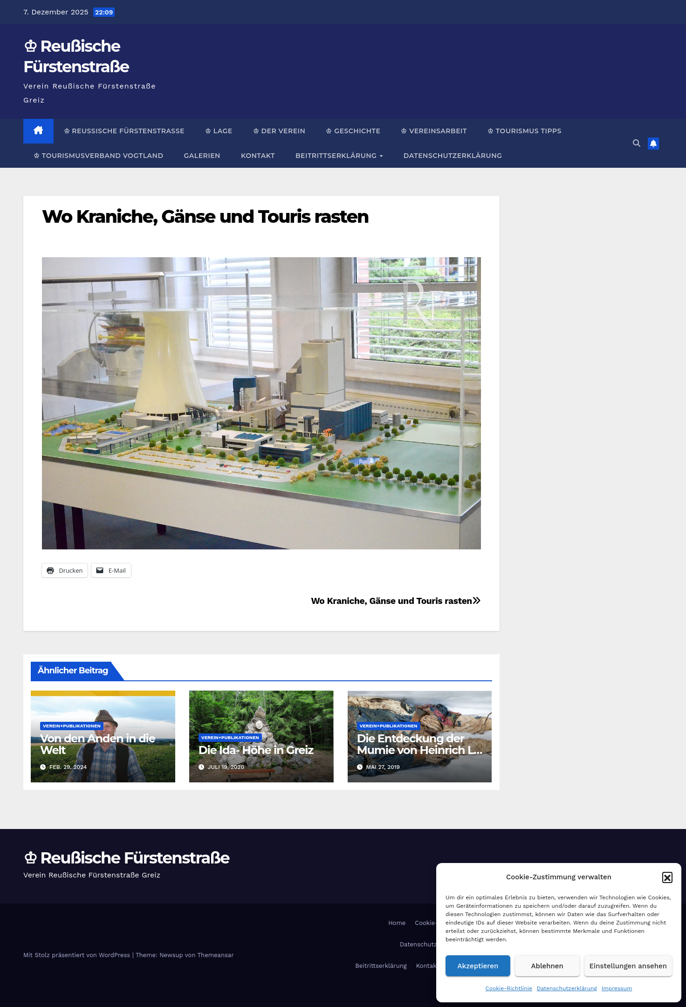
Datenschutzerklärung (567, 988)
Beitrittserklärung (337, 155)
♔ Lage (219, 131)
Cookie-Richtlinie (509, 988)
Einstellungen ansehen (628, 966)
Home (396, 922)
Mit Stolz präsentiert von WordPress (77, 955)
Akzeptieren (478, 966)
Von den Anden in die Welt (97, 744)
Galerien (202, 155)
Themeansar (216, 955)
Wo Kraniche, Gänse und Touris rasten (205, 216)
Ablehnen (547, 966)
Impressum (617, 988)
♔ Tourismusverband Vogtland (98, 155)
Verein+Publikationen (72, 725)
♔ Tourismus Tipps (524, 131)
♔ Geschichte (353, 131)
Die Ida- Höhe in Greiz (256, 750)
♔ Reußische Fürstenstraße (124, 131)
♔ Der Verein (279, 131)
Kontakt (258, 155)
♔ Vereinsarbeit (434, 131)
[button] (667, 877)
